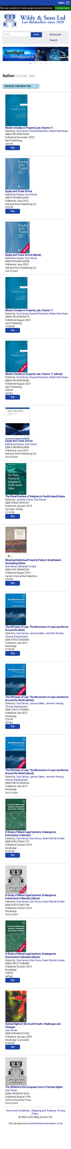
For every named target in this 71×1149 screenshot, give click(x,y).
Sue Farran (22, 131)
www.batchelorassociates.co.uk (45, 1123)
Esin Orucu (35, 838)
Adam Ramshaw (58, 131)
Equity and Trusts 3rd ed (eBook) (23, 255)
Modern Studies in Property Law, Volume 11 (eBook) (34, 374)
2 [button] (35, 63)
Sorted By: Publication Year (18, 86)
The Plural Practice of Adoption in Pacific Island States (35, 496)
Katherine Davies (14, 194)
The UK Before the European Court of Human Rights (34, 1087)
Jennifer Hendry (54, 633)
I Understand (63, 8)
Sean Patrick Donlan (53, 838)
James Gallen (37, 633)
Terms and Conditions (18, 1110)
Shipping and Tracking (43, 1110)
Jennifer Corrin (24, 499)
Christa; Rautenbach (16, 636)
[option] (35, 54)
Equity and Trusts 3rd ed (18, 191)
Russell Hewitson (39, 131)
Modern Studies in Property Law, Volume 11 (29, 127)
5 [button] (51, 63)
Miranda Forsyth (27, 566)
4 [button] (46, 63)
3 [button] (41, 63)
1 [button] (30, 63)
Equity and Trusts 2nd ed (18, 440)
